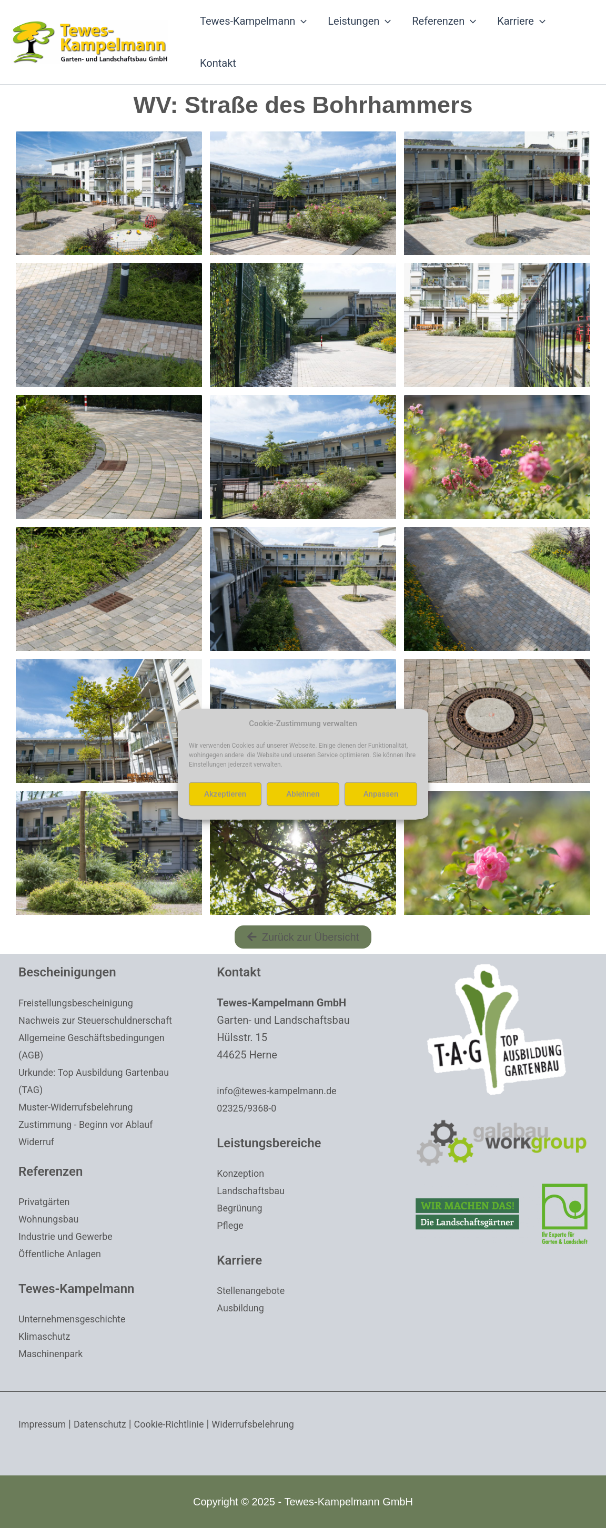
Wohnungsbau (52, 1219)
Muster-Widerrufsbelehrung (82, 1107)
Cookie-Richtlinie (185, 1424)
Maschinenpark (54, 1353)
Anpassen (381, 794)
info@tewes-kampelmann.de (283, 1090)
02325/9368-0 (250, 1108)
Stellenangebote (254, 1290)
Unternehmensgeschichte (78, 1318)
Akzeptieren (225, 794)
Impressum (45, 1424)
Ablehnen (302, 794)
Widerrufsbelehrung (277, 1424)
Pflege (231, 1225)
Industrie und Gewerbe (71, 1236)
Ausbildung (243, 1307)
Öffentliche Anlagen (64, 1253)
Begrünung (242, 1207)
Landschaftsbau (254, 1190)
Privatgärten (47, 1201)
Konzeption (243, 1173)
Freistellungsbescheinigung (82, 1002)
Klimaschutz (47, 1336)
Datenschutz (108, 1424)
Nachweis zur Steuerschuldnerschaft (104, 1020)
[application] (301, 21)
